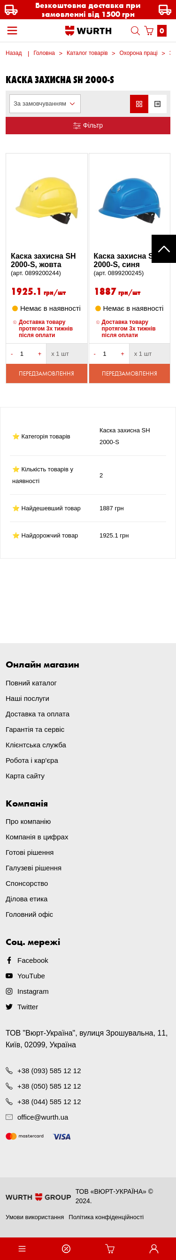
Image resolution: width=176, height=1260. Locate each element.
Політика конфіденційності (106, 1217)
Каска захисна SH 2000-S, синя (130, 264)
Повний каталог (31, 683)
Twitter (27, 1007)
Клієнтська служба (36, 745)
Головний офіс (29, 914)
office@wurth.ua (42, 1117)
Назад (14, 53)
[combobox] (45, 103)
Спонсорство (27, 883)
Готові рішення (30, 852)
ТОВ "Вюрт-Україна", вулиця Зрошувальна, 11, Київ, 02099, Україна (87, 1039)
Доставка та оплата (37, 714)
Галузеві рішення (33, 868)
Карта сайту (25, 776)
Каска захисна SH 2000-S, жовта (47, 264)
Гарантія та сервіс (35, 729)
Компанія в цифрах (37, 837)
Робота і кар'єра (32, 760)
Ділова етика (26, 899)
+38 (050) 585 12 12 (49, 1086)
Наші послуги (27, 698)
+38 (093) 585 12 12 (49, 1071)
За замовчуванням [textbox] (40, 103)
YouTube (31, 976)
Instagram (33, 991)
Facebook (32, 960)
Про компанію (28, 821)
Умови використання (35, 1217)
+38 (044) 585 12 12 (49, 1102)
